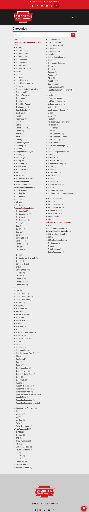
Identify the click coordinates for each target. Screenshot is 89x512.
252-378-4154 (36, 2)
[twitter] (37, 5)
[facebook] (32, 5)
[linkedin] (42, 5)
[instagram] (51, 5)
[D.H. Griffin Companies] (44, 492)
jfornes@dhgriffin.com (52, 2)
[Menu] (69, 17)
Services (44, 504)
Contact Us (53, 504)
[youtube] (47, 5)
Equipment (35, 504)
